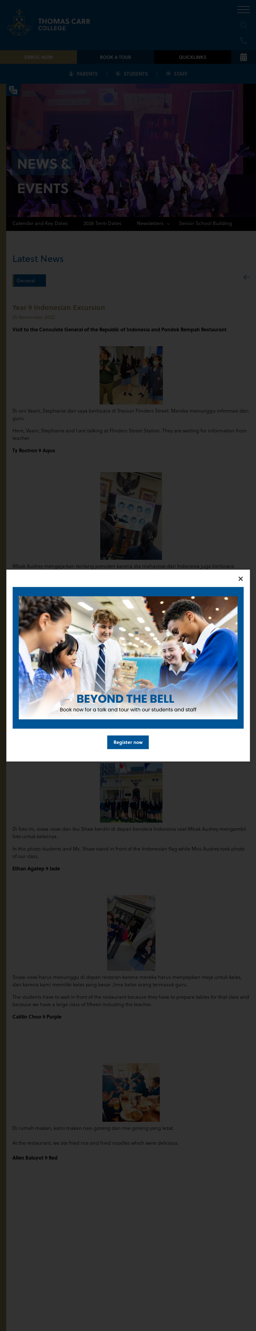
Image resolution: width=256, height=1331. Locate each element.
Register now (128, 741)
